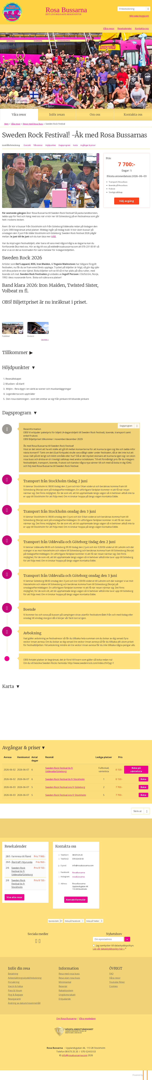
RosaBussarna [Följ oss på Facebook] (78, 872)
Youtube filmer (117, 982)
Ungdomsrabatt (67, 994)
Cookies (113, 986)
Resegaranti (14, 998)
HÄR (53, 236)
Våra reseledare (87, 1018)
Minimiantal (65, 982)
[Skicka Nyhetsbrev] (127, 939)
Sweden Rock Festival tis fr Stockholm (18, 884)
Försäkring (13, 982)
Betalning (13, 973)
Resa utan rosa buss (69, 977)
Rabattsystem (66, 990)
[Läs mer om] (38, 331)
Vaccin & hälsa (15, 986)
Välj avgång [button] (126, 201)
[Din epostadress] (108, 939)
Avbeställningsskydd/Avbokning (25, 977)
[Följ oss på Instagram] (40, 941)
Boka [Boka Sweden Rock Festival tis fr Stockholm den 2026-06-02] (143, 779)
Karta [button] (75, 145)
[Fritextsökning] (131, 8)
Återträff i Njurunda (21, 862)
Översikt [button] (27, 145)
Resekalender (124, 28)
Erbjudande (65, 998)
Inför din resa (19, 968)
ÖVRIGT (115, 968)
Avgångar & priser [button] (88, 145)
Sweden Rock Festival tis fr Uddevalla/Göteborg (22, 871)
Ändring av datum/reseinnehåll (24, 1003)
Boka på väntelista (136, 769)
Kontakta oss (142, 28)
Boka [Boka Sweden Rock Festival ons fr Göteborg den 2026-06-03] (143, 787)
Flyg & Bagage (15, 994)
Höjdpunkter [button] (50, 145)
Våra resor (108, 28)
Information (69, 968)
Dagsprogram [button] (64, 145)
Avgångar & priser (21, 747)
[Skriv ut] (140, 811)
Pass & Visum (15, 990)
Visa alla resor (14, 897)
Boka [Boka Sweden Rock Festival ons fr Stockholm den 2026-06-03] (143, 795)
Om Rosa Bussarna (66, 1018)
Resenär (63, 986)
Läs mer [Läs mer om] (44, 340)
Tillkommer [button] (38, 145)
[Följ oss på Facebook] (36, 941)
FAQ (111, 973)
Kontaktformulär (76, 899)
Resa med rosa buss (69, 973)
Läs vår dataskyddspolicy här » (109, 948)
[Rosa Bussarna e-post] (74, 1055)
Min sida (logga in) (139, 15)
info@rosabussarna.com (82, 865)
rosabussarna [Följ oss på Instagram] (78, 876)
